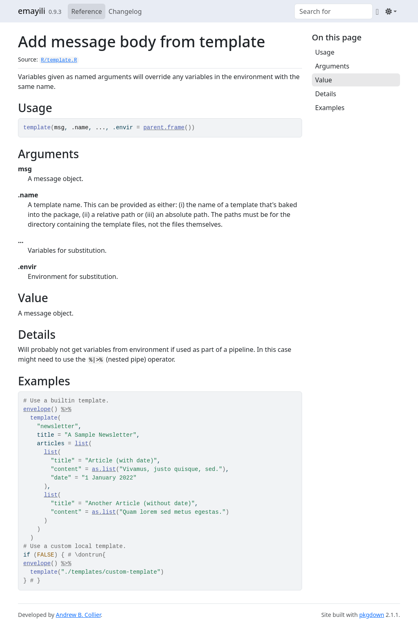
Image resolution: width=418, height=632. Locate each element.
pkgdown (371, 615)
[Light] (391, 11)
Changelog (125, 11)
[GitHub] (377, 11)
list (82, 443)
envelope (37, 409)
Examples (330, 107)
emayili (31, 10)
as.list (104, 469)
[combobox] (333, 11)
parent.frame (164, 127)
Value (323, 79)
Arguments (332, 66)
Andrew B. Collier (78, 615)
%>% (66, 409)
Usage (324, 52)
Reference (86, 11)
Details (325, 93)
